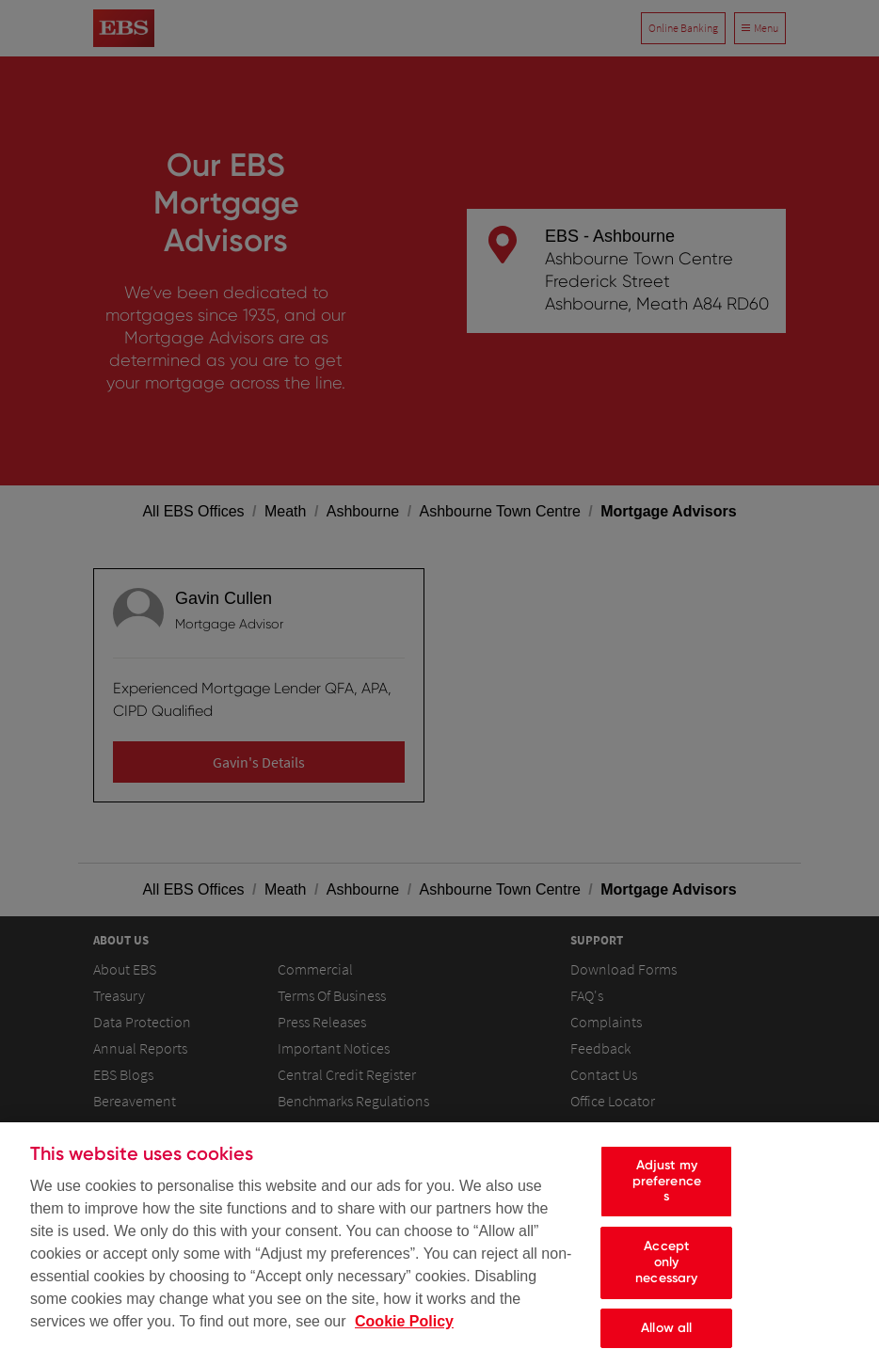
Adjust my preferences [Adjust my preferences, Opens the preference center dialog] (666, 1193)
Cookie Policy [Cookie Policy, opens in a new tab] (404, 1333)
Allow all (666, 1340)
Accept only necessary (666, 1274)
